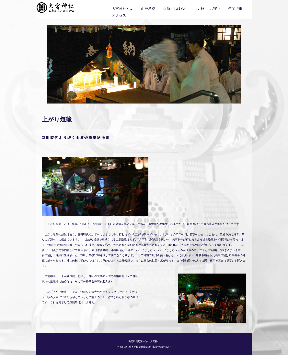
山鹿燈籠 (148, 9)
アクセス (119, 15)
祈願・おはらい (175, 9)
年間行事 (235, 9)
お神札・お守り (208, 9)
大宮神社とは (122, 9)
